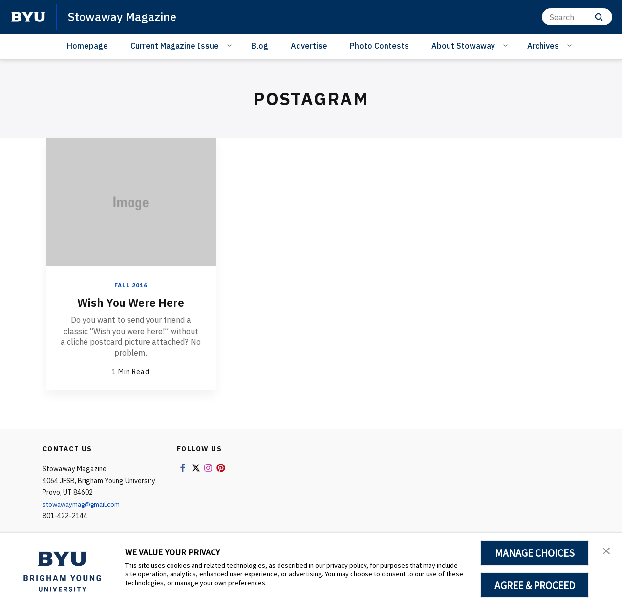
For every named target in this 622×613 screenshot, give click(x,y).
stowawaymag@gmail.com (84, 503)
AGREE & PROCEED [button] (535, 585)
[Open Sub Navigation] (231, 45)
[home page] (28, 17)
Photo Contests (379, 46)
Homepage (87, 46)
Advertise (309, 46)
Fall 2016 (131, 285)
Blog (259, 46)
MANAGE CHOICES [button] (534, 553)
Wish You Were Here (130, 302)
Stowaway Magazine (123, 16)
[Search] (577, 16)
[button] (606, 550)
